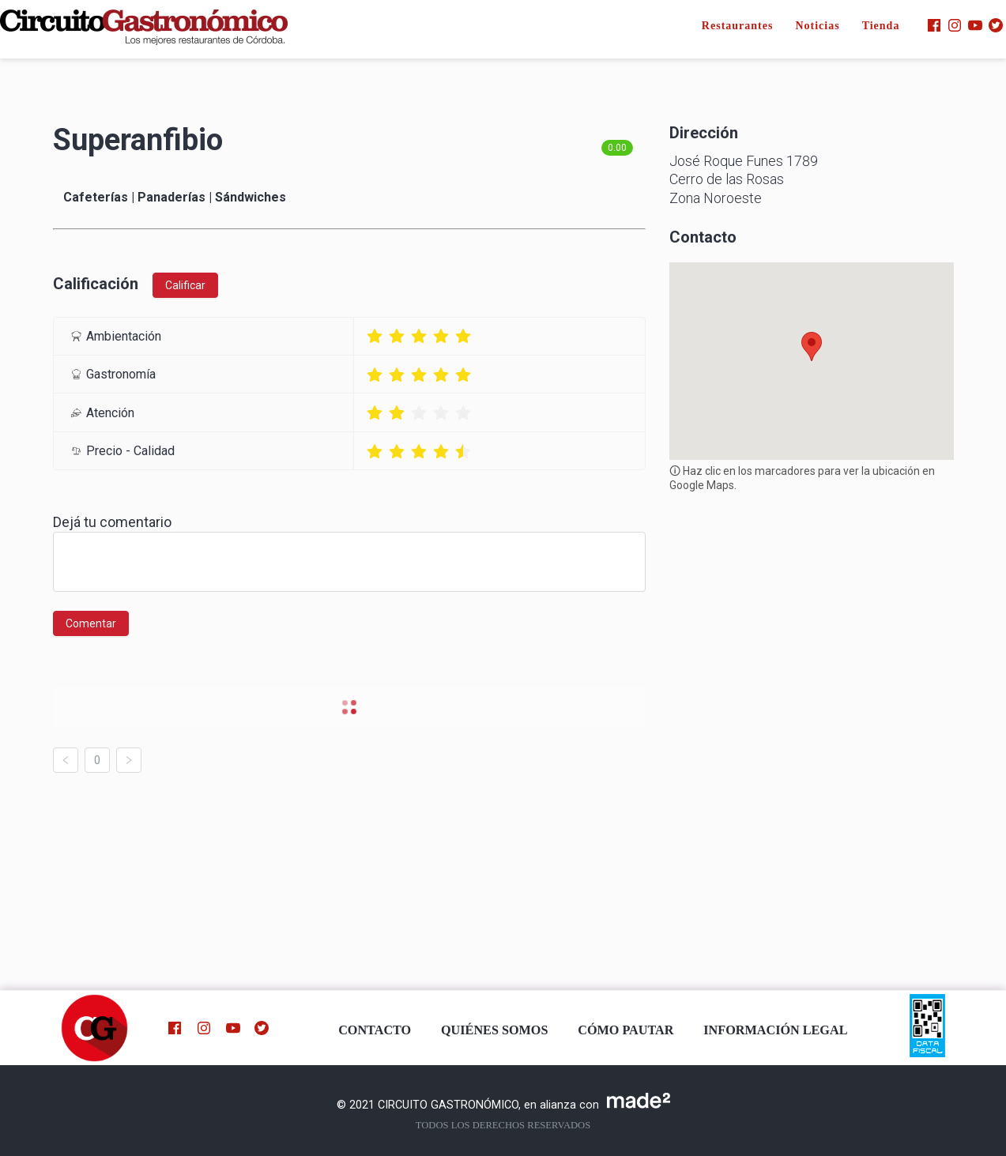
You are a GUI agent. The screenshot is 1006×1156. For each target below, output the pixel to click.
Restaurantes (738, 26)
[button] (811, 346)
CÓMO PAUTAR (625, 1030)
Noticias (817, 26)
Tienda (881, 26)
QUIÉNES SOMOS (494, 1030)
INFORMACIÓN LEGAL (775, 1030)
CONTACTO (374, 1030)
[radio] (374, 336)
